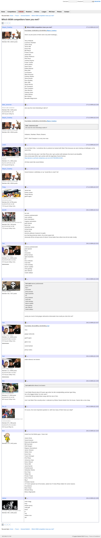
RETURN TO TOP (6, 536)
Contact (66, 11)
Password (80, 1)
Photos (59, 11)
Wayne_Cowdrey (7, 27)
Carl (3, 243)
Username (65, 1)
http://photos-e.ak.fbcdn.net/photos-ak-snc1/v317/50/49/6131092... (44, 158)
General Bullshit (25, 15)
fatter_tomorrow (6, 104)
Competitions (12, 11)
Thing (3, 187)
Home (3, 11)
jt (2, 279)
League (44, 11)
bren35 (4, 210)
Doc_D (4, 406)
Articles (36, 11)
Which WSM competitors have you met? (43, 15)
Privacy (86, 536)
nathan (4, 498)
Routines (29, 11)
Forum (17, 15)
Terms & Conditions (94, 536)
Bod (3, 431)
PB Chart (52, 11)
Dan (3, 381)
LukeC (4, 145)
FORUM (21, 11)
